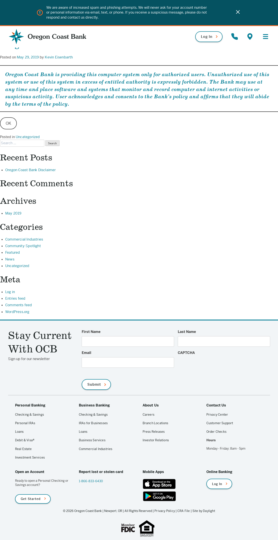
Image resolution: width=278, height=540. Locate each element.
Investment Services (30, 457)
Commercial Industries (24, 239)
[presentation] (211, 365)
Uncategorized (28, 136)
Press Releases (154, 431)
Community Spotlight (23, 245)
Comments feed (18, 305)
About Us (151, 405)
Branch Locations (155, 423)
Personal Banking (30, 405)
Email (86, 352)
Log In (206, 36)
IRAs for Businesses (93, 423)
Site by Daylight (203, 511)
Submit (94, 384)
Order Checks (216, 431)
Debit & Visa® (25, 440)
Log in (10, 291)
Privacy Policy (164, 511)
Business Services (92, 440)
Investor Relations (156, 440)
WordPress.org (17, 311)
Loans (19, 431)
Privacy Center (217, 414)
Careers (148, 414)
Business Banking (94, 405)
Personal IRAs (25, 423)
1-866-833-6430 (91, 481)
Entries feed (15, 298)
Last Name (187, 331)
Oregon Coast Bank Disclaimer (30, 169)
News (9, 259)
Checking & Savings (29, 414)
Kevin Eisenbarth (59, 57)
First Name (91, 331)
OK (8, 123)
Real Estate (23, 449)
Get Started (31, 499)
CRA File (183, 511)
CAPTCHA (186, 352)
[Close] (238, 12)
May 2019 (13, 213)
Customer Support (219, 423)
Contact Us (216, 405)
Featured (12, 252)
